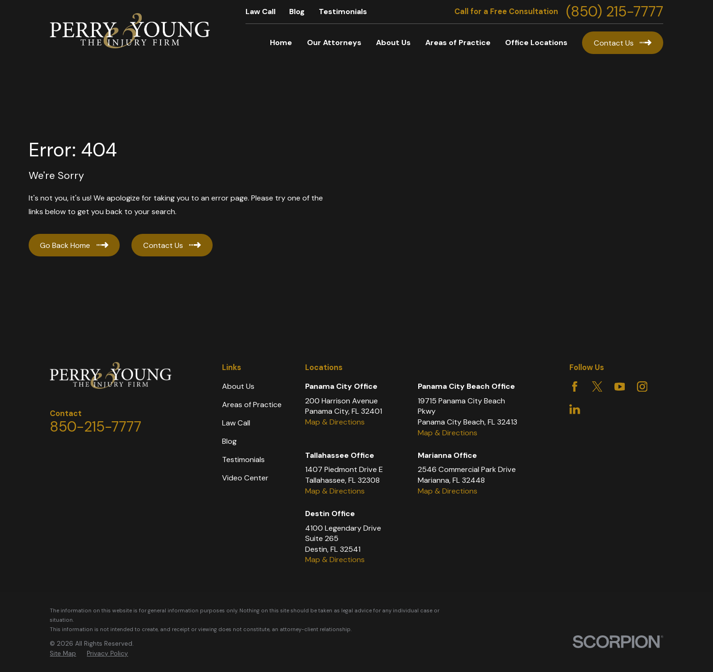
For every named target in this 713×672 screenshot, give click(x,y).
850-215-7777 (95, 426)
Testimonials (343, 11)
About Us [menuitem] (393, 42)
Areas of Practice (252, 404)
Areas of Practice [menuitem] (458, 42)
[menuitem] (63, 653)
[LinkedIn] (574, 409)
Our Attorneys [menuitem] (334, 42)
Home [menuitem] (281, 42)
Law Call (260, 11)
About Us (238, 386)
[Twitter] (597, 386)
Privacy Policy (107, 653)
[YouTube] (619, 386)
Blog (297, 11)
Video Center (245, 478)
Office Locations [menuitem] (536, 42)
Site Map (63, 653)
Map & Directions (335, 422)
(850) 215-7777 (614, 12)
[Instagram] (642, 386)
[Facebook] (574, 386)
